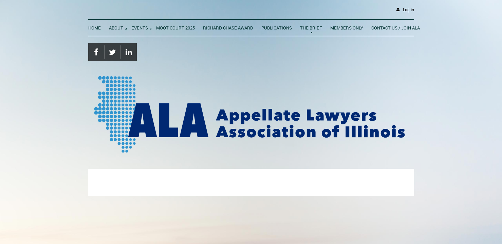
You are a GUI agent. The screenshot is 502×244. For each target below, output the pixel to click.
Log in (408, 10)
